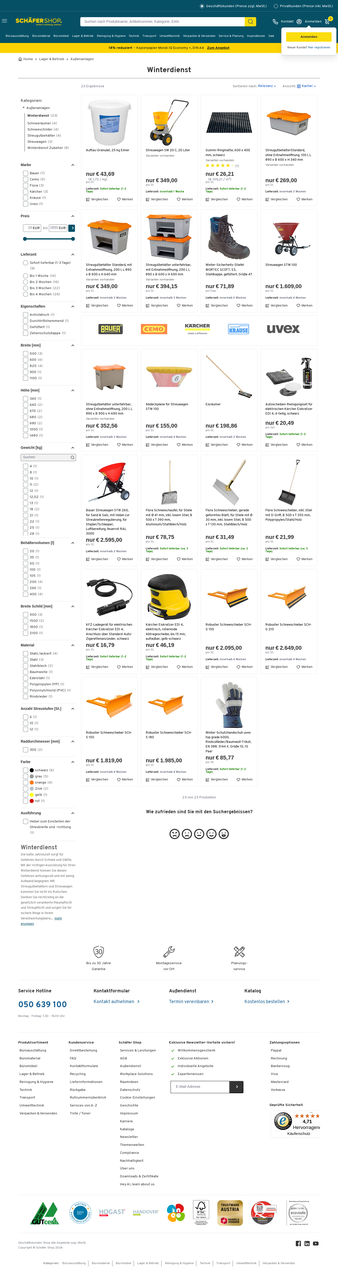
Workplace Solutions (136, 1074)
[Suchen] (250, 21)
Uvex (34, 204)
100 (33, 569)
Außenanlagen (82, 59)
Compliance (129, 1153)
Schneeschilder (43, 130)
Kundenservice (81, 1043)
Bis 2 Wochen (42, 282)
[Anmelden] (309, 22)
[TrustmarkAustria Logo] (230, 1214)
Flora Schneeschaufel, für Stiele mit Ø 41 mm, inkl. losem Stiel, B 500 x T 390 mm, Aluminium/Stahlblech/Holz (169, 527)
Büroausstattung (17, 36)
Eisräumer (213, 409)
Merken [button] (125, 199)
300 (34, 749)
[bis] (54, 228)
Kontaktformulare (84, 1066)
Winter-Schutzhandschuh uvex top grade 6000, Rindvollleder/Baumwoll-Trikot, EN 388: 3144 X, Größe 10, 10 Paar (228, 756)
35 (32, 557)
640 (34, 404)
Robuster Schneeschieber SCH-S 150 (105, 749)
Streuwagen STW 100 (281, 265)
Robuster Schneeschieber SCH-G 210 (285, 637)
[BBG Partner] (80, 1213)
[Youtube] (317, 1245)
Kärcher (37, 191)
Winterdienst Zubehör (48, 148)
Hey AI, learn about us (137, 1184)
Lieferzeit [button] (28, 254)
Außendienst (130, 1066)
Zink (37, 788)
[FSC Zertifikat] (201, 1214)
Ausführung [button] (31, 813)
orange (39, 782)
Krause (36, 197)
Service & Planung (231, 36)
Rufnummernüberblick (88, 1098)
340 (34, 398)
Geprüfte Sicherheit (286, 1105)
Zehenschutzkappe (46, 333)
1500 (35, 620)
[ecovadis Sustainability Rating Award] (297, 1214)
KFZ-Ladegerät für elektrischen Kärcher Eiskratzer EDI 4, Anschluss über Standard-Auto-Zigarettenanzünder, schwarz (108, 644)
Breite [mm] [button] (31, 345)
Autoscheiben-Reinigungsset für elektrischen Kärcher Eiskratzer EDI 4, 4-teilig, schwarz (287, 416)
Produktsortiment (33, 1043)
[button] (309, 37)
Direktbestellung (83, 1051)
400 (34, 594)
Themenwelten (132, 1145)
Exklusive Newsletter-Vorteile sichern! (202, 1043)
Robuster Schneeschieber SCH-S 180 (165, 749)
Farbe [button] (25, 762)
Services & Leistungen (138, 1051)
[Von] (28, 228)
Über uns (127, 1168)
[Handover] (146, 1214)
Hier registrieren (319, 47)
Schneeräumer (42, 123)
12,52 (35, 497)
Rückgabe (78, 1090)
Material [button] (27, 645)
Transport (149, 36)
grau (37, 776)
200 (34, 581)
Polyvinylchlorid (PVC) (48, 690)
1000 (34, 429)
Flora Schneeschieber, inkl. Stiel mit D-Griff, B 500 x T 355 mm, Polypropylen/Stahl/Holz (286, 527)
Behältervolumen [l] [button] (37, 543)
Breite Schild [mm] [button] (36, 606)
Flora (35, 185)
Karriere (126, 1121)
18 (33, 509)
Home (28, 59)
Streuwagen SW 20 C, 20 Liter (168, 150)
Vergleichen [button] (97, 199)
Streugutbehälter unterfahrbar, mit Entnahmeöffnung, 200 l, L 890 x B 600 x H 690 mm (166, 272)
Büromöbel (61, 36)
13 (32, 503)
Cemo (36, 179)
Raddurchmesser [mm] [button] (40, 741)
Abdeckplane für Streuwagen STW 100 (168, 411)
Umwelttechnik (170, 36)
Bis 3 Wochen (43, 288)
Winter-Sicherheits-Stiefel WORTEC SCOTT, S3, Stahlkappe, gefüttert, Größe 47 (227, 272)
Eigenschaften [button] (33, 306)
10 (32, 478)
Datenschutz (130, 1090)
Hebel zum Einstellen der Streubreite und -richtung (47, 827)
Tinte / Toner (80, 1113)
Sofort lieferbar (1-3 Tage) (47, 265)
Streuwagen (39, 142)
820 (34, 365)
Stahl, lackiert (42, 653)
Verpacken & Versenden (199, 36)
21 (32, 515)
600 (34, 359)
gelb (37, 794)
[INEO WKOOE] (176, 1214)
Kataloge (127, 1129)
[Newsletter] (200, 1087)
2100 (34, 633)
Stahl (35, 659)
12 (32, 490)
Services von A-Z (83, 1106)
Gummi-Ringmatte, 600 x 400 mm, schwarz (229, 153)
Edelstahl (38, 678)
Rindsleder (39, 696)
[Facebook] (299, 1245)
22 (33, 521)
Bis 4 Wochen (43, 294)
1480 (34, 435)
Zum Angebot (218, 48)
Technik (134, 36)
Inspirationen (256, 36)
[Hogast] (112, 1213)
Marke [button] (26, 165)
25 (33, 527)
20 (33, 551)
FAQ (73, 1058)
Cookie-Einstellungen (137, 1098)
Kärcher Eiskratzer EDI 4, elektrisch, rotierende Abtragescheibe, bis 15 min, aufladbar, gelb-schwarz (166, 641)
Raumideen (129, 1082)
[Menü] (311, 1114)
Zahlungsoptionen (284, 1043)
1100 (34, 378)
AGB (123, 1058)
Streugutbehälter (44, 136)
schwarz (40, 770)
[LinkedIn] (308, 1245)
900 (34, 372)
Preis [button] (25, 216)
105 (33, 575)
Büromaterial (41, 36)
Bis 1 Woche (41, 275)
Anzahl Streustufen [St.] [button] (41, 709)
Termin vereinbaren (189, 1002)
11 (32, 484)
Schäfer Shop (130, 1043)
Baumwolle (39, 672)
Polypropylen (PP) (45, 684)
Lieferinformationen (86, 1082)
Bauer (35, 173)
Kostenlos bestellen (264, 1002)
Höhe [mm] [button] (30, 390)
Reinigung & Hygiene (111, 36)
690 (34, 423)
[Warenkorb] (328, 22)
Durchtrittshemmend (47, 320)
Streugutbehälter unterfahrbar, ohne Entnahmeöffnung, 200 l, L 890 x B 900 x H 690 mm (106, 416)
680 (34, 417)
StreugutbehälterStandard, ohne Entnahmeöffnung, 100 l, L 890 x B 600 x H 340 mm (288, 155)
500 (34, 353)
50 (33, 563)
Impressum (129, 1113)
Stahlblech (39, 665)
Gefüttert (38, 327)
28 (33, 533)
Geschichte (129, 1106)
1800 (34, 627)
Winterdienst (42, 116)
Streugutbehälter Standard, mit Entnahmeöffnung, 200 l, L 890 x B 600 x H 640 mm (108, 269)
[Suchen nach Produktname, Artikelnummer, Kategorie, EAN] (164, 21)
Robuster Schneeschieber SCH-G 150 (225, 637)
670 (34, 411)
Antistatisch (40, 314)
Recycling (78, 1074)
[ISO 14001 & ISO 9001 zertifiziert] (44, 1214)
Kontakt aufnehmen (114, 1002)
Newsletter (129, 1137)
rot (35, 801)
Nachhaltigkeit (131, 1161)
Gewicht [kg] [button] (31, 448)
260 (34, 588)
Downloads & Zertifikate (139, 1176)
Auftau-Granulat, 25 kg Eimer (108, 150)
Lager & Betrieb (83, 36)
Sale (271, 36)
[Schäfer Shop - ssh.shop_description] (28, 22)
